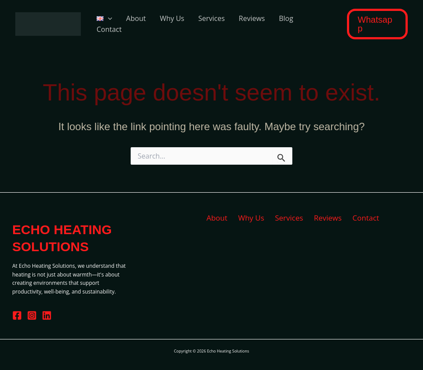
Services (211, 18)
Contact (109, 29)
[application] (108, 18)
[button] (377, 24)
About (136, 18)
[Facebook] (17, 315)
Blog (286, 18)
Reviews (252, 18)
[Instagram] (32, 315)
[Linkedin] (47, 315)
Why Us (172, 18)
